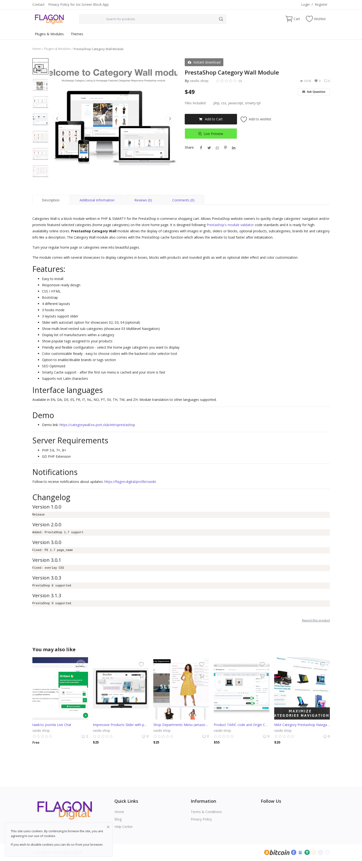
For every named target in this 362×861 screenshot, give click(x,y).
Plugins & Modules (49, 34)
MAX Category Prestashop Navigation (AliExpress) (302, 724)
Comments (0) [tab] (183, 200)
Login (305, 4)
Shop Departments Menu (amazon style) (181, 724)
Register (321, 4)
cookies (49, 836)
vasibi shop (199, 80)
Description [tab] (50, 200)
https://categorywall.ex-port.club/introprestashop (97, 424)
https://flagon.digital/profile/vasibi (130, 481)
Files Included (195, 103)
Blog (118, 819)
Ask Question (313, 92)
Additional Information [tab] (97, 200)
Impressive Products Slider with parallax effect (120, 724)
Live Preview (210, 133)
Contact (38, 4)
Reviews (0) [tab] (143, 200)
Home (36, 49)
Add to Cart (211, 119)
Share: (189, 147)
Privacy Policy (201, 819)
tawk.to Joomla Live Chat (51, 724)
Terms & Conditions (206, 811)
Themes (77, 34)
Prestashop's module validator (230, 225)
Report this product (316, 620)
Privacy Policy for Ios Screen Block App (78, 4)
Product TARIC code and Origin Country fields (241, 724)
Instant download (204, 62)
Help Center (123, 826)
